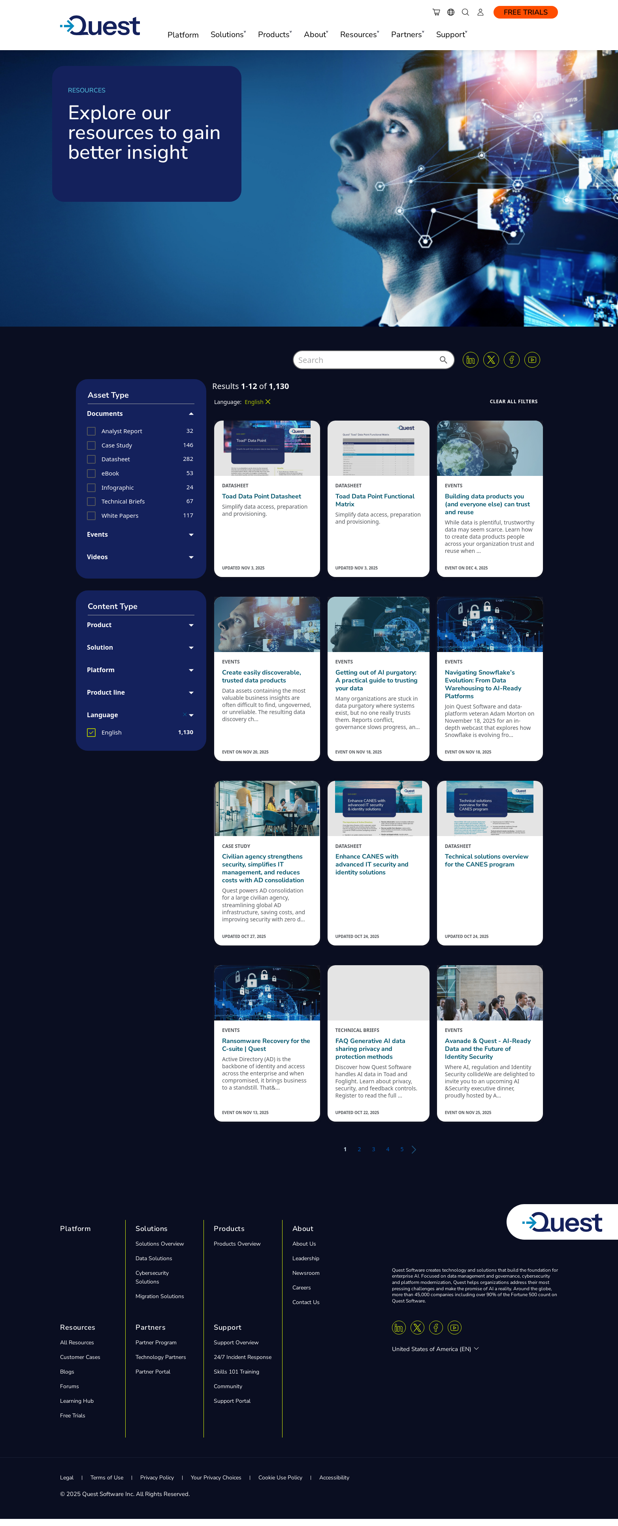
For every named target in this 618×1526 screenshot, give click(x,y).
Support (228, 1334)
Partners (151, 1334)
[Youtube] (532, 360)
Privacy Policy (157, 1484)
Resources (78, 1334)
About (303, 1235)
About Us (304, 1251)
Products (229, 1235)
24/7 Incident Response (242, 1364)
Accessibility (334, 1484)
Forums (69, 1393)
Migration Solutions (160, 1303)
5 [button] (402, 1156)
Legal (66, 1484)
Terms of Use (106, 1484)
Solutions (152, 1235)
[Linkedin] (471, 360)
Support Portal (232, 1408)
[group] (141, 431)
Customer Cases (80, 1364)
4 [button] (388, 1156)
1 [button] (345, 1156)
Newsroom (306, 1280)
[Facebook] (512, 360)
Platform (183, 35)
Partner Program (156, 1349)
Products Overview (237, 1251)
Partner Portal (153, 1379)
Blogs (67, 1379)
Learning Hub (77, 1408)
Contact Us (306, 1309)
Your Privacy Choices (216, 1484)
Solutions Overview (160, 1251)
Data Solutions (154, 1265)
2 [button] (359, 1156)
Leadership (305, 1265)
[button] (443, 362)
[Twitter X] (491, 360)
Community (228, 1393)
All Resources (77, 1349)
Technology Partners (161, 1364)
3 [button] (373, 1156)
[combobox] (374, 359)
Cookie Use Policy (280, 1484)
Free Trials (526, 12)
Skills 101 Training (236, 1379)
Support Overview (236, 1349)
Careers (301, 1295)
